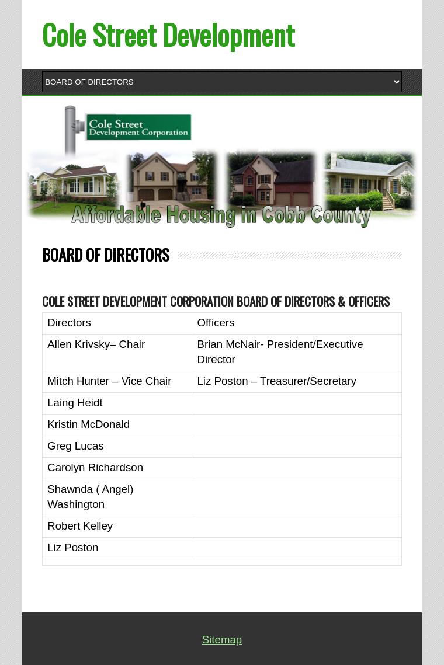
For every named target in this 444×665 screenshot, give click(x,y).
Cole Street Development (168, 34)
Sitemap (222, 639)
